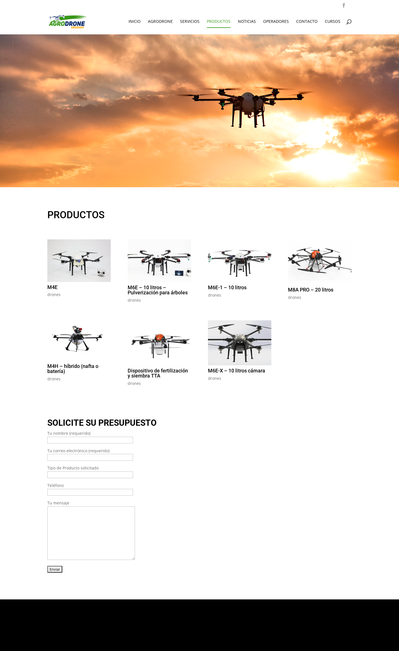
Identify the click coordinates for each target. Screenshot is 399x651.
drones (54, 294)
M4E (52, 287)
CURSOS (332, 21)
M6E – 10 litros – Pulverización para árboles (158, 289)
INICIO (134, 21)
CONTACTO (307, 21)
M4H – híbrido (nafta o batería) (72, 368)
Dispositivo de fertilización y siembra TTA (158, 373)
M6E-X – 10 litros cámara (236, 371)
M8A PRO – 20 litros (310, 290)
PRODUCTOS (218, 21)
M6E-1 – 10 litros (227, 287)
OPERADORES (276, 21)
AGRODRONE (160, 21)
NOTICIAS (247, 21)
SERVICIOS (190, 21)
